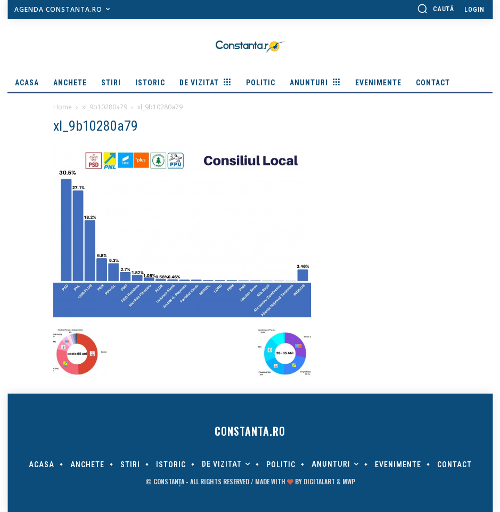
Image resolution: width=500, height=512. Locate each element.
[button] (435, 8)
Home (62, 106)
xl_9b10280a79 (104, 106)
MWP (348, 481)
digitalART (319, 481)
